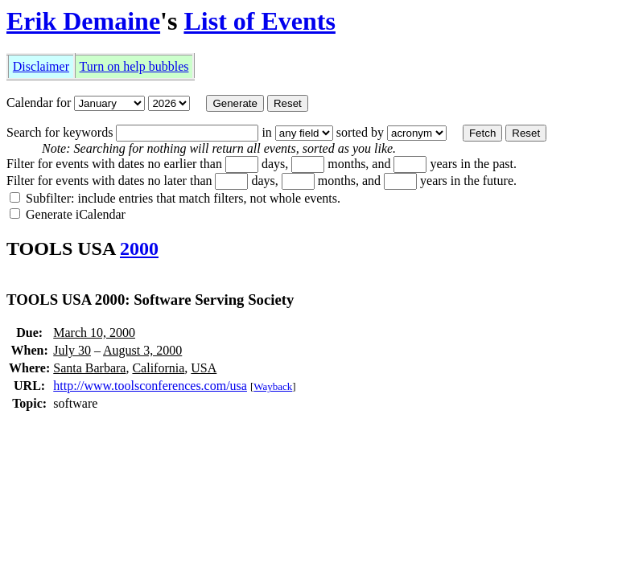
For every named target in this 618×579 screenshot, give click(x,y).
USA (203, 368)
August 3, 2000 (142, 350)
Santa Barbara (89, 368)
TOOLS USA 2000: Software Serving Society (150, 299)
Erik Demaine (83, 20)
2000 (139, 248)
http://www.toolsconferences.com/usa (150, 385)
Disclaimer (41, 66)
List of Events (259, 20)
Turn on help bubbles (134, 66)
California (158, 368)
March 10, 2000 (94, 332)
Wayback (272, 386)
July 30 (72, 350)
